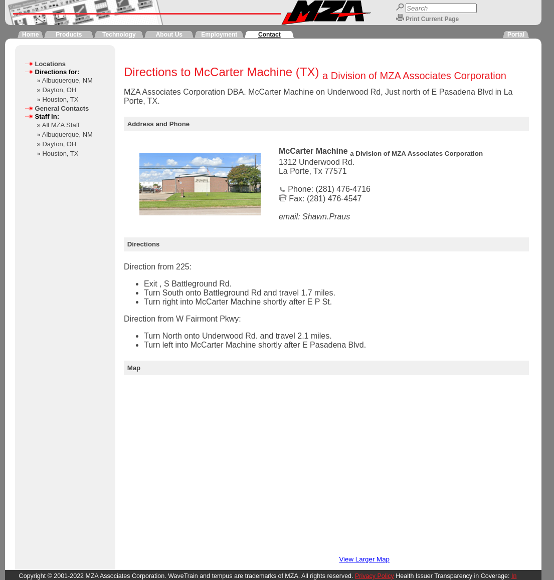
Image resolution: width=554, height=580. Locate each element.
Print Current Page (432, 19)
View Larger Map (364, 559)
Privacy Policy (374, 575)
